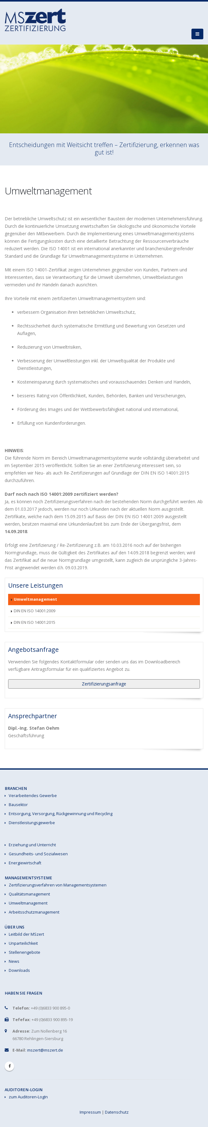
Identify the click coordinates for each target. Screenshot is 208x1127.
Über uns (14, 927)
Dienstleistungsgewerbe (32, 822)
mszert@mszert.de (45, 1050)
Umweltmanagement (35, 599)
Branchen (16, 788)
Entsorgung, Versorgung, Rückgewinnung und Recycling (60, 813)
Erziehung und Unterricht (32, 845)
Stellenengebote (24, 952)
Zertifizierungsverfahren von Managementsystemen (57, 885)
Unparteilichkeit (23, 943)
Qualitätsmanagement (29, 894)
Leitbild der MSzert (26, 934)
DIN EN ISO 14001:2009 (34, 611)
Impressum (90, 1112)
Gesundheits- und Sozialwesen (38, 854)
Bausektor (18, 804)
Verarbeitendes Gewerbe (33, 795)
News (14, 961)
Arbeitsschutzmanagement (34, 912)
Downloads (19, 970)
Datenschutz (117, 1112)
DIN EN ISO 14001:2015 (34, 622)
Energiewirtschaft (25, 863)
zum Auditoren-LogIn (28, 1097)
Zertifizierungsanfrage (104, 684)
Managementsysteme (28, 878)
